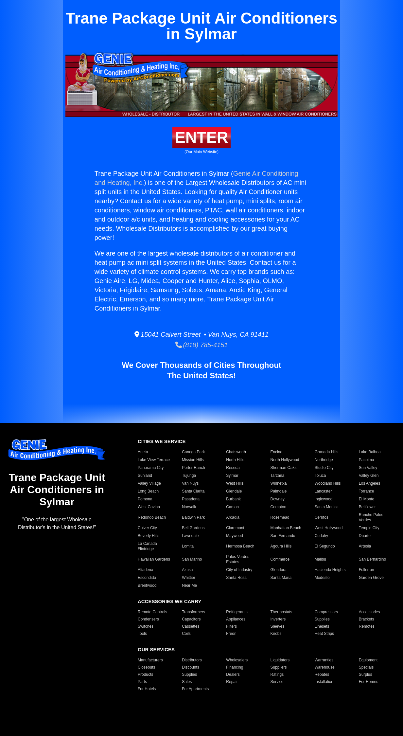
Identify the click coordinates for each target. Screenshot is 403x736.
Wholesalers (237, 660)
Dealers (232, 674)
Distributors (192, 660)
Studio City (324, 467)
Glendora (278, 569)
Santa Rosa (236, 577)
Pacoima (366, 460)
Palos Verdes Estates (237, 559)
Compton (278, 507)
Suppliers (278, 667)
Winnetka (278, 483)
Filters (231, 626)
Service (276, 681)
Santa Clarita (193, 491)
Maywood (234, 535)
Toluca (320, 475)
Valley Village (149, 483)
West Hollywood (329, 528)
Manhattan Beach (285, 528)
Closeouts (146, 667)
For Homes (368, 681)
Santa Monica (327, 507)
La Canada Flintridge (147, 546)
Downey (277, 499)
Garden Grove (371, 577)
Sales (187, 681)
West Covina (149, 507)
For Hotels (147, 689)
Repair (231, 681)
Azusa (187, 569)
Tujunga (189, 475)
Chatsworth (236, 452)
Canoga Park (193, 452)
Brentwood (147, 585)
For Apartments (195, 689)
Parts (142, 681)
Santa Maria (280, 577)
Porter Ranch (193, 467)
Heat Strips (324, 633)
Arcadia (232, 517)
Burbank (233, 499)
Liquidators (279, 660)
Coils (186, 633)
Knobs (275, 633)
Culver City (147, 528)
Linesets (322, 626)
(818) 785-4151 (201, 345)
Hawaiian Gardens (154, 559)
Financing (234, 667)
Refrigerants (236, 612)
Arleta (143, 452)
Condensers (148, 619)
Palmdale (278, 491)
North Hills (235, 460)
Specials (366, 667)
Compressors (326, 612)
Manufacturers (150, 660)
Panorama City (151, 467)
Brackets (366, 619)
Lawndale (190, 535)
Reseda (232, 467)
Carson (232, 507)
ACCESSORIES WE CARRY (169, 601)
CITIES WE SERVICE (161, 441)
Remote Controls (152, 612)
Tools (142, 633)
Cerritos (321, 517)
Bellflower (367, 507)
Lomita (188, 546)
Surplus (365, 674)
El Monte (366, 499)
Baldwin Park (193, 517)
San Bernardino (372, 559)
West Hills (234, 483)
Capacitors (191, 619)
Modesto (322, 577)
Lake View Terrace (154, 460)
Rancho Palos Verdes (371, 517)
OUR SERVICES (156, 649)
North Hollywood (284, 460)
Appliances (235, 619)
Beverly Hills (148, 535)
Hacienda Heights (330, 569)
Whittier (188, 577)
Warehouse (325, 667)
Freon (231, 633)
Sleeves (277, 626)
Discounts (190, 667)
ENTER (201, 137)
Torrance (366, 491)
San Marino (192, 559)
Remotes (367, 626)
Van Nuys (190, 483)
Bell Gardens (193, 528)
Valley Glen (368, 475)
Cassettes (190, 626)
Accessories (369, 612)
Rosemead (279, 517)
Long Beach (148, 491)
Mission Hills (193, 460)
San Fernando (282, 535)
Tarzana (277, 475)
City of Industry (239, 569)
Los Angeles (369, 483)
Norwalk (189, 507)
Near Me (189, 585)
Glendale (234, 491)
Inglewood (324, 499)
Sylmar (232, 475)
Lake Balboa (370, 452)
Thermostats (281, 612)
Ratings (277, 674)
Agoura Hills (280, 546)
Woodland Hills (328, 483)
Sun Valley (368, 467)
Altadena (145, 569)
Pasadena (191, 499)
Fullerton (366, 569)
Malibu (320, 559)
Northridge (324, 460)
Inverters (278, 619)
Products (145, 674)
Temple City (369, 528)
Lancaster (323, 491)
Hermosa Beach (240, 546)
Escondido (147, 577)
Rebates (322, 674)
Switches (145, 626)
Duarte (365, 535)
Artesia (365, 546)
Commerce (279, 559)
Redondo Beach (152, 517)
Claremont (235, 528)
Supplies (322, 619)
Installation (324, 681)
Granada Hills (327, 452)
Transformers (193, 612)
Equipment (368, 660)
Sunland (145, 475)
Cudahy (321, 535)
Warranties (324, 660)
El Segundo (325, 546)
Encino (276, 452)
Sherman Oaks (283, 467)
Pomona (145, 499)
